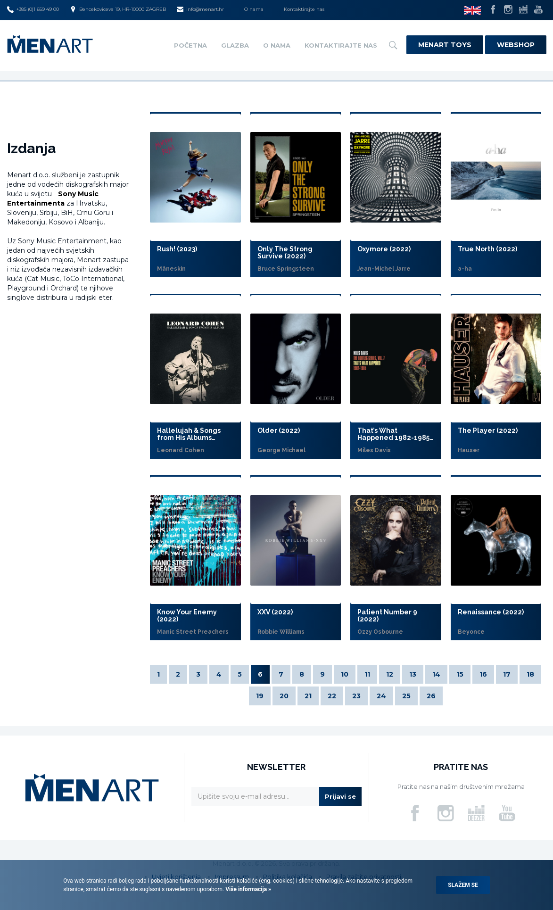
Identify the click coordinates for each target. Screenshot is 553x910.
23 (356, 696)
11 (367, 674)
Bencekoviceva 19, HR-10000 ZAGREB (118, 9)
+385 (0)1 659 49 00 (33, 9)
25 (406, 696)
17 (507, 674)
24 (381, 696)
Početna (190, 45)
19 (260, 696)
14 (436, 674)
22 (332, 696)
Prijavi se (340, 796)
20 (284, 696)
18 (530, 674)
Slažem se (463, 885)
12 (389, 674)
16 (483, 674)
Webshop (516, 45)
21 (308, 696)
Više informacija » (247, 889)
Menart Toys (444, 45)
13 (412, 674)
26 (431, 696)
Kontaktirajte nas (304, 9)
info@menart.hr (200, 9)
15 (459, 674)
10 (344, 674)
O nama (254, 9)
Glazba (235, 45)
